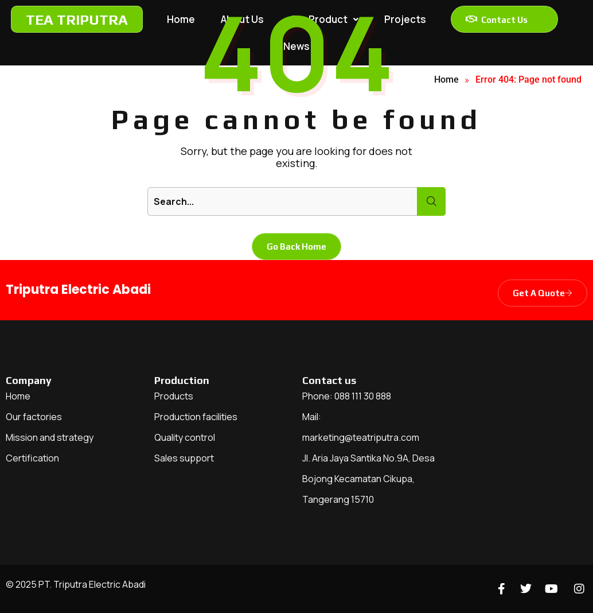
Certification (32, 458)
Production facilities (195, 416)
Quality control (184, 437)
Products (173, 396)
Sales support (184, 458)
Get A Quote (542, 293)
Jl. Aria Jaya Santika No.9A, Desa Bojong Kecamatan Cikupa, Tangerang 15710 (368, 479)
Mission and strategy (49, 437)
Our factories (34, 416)
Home (18, 396)
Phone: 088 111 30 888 (346, 396)
